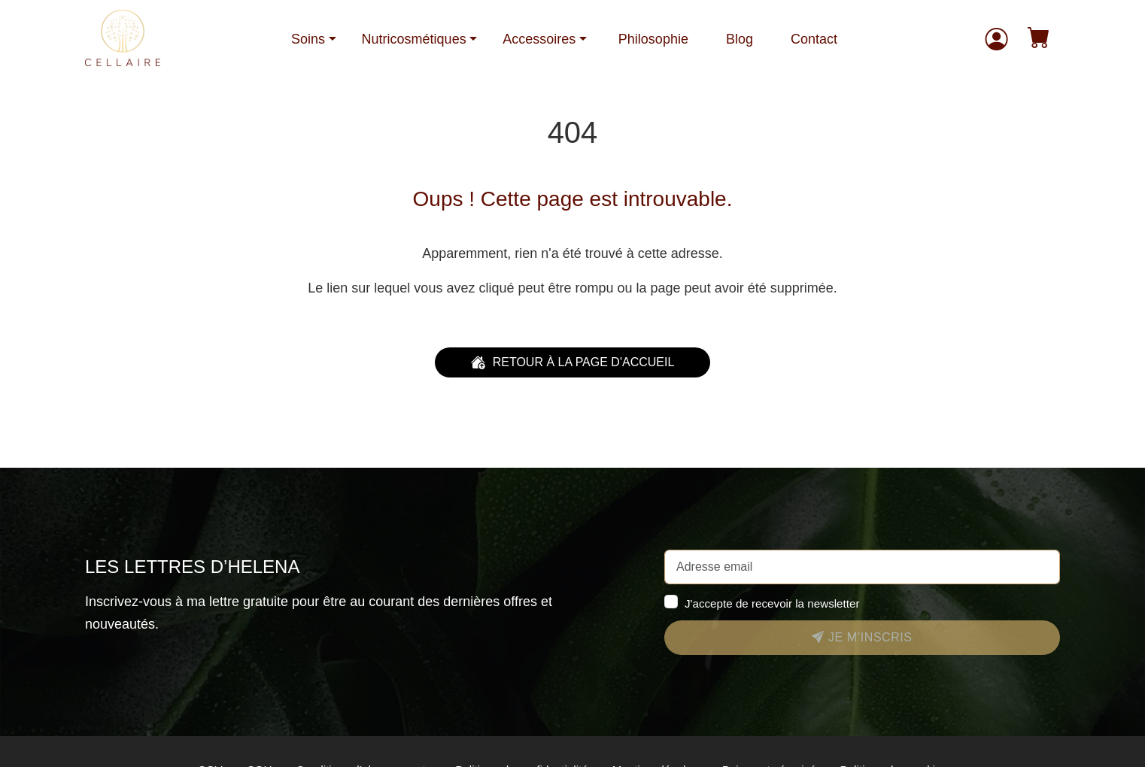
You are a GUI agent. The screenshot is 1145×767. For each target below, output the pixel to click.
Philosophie (653, 39)
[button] (1039, 39)
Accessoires (539, 39)
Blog (739, 39)
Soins (308, 39)
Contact (814, 39)
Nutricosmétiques (414, 39)
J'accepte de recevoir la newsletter (772, 603)
